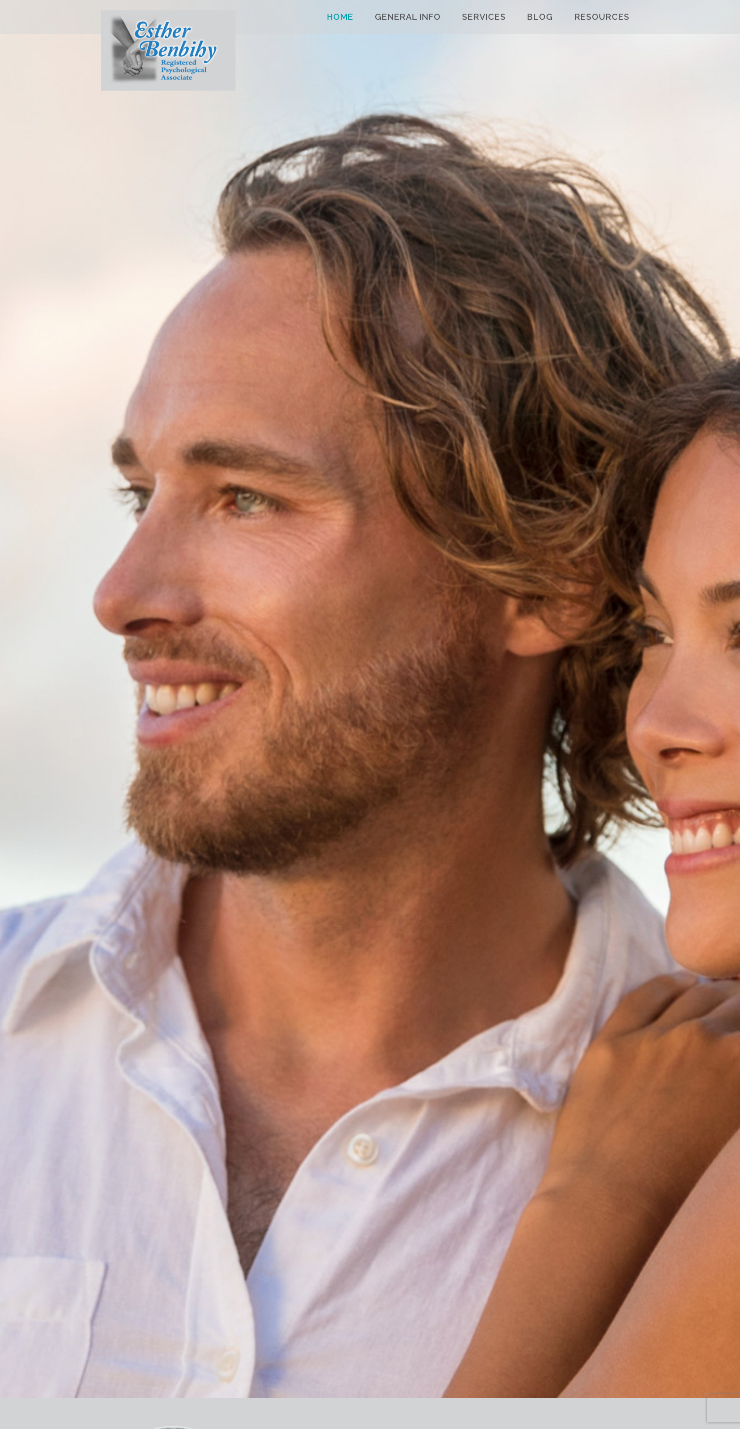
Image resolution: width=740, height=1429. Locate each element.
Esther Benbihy (168, 54)
